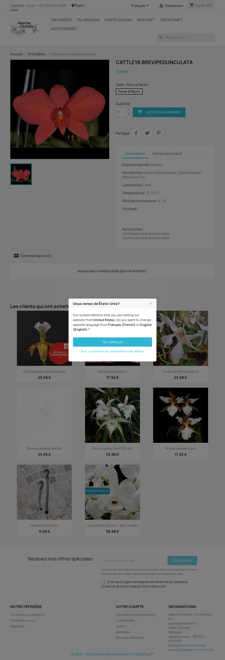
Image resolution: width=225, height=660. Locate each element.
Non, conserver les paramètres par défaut (112, 351)
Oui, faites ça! (112, 342)
